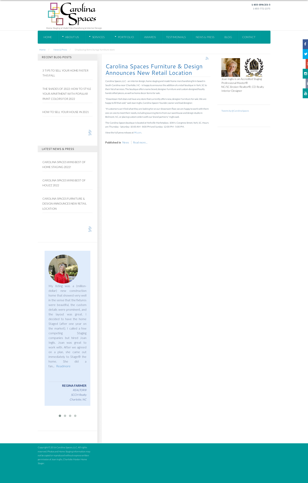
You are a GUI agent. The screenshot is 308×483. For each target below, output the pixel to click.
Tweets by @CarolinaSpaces (235, 110)
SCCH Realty (78, 394)
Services (98, 37)
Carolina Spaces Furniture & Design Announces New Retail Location (154, 69)
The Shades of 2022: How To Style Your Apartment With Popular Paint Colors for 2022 (66, 93)
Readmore (63, 366)
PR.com (137, 132)
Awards (150, 37)
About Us (72, 37)
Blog (228, 37)
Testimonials (176, 37)
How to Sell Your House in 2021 (65, 112)
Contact (249, 37)
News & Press (205, 37)
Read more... (140, 142)
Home (48, 37)
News (125, 142)
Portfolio (126, 37)
